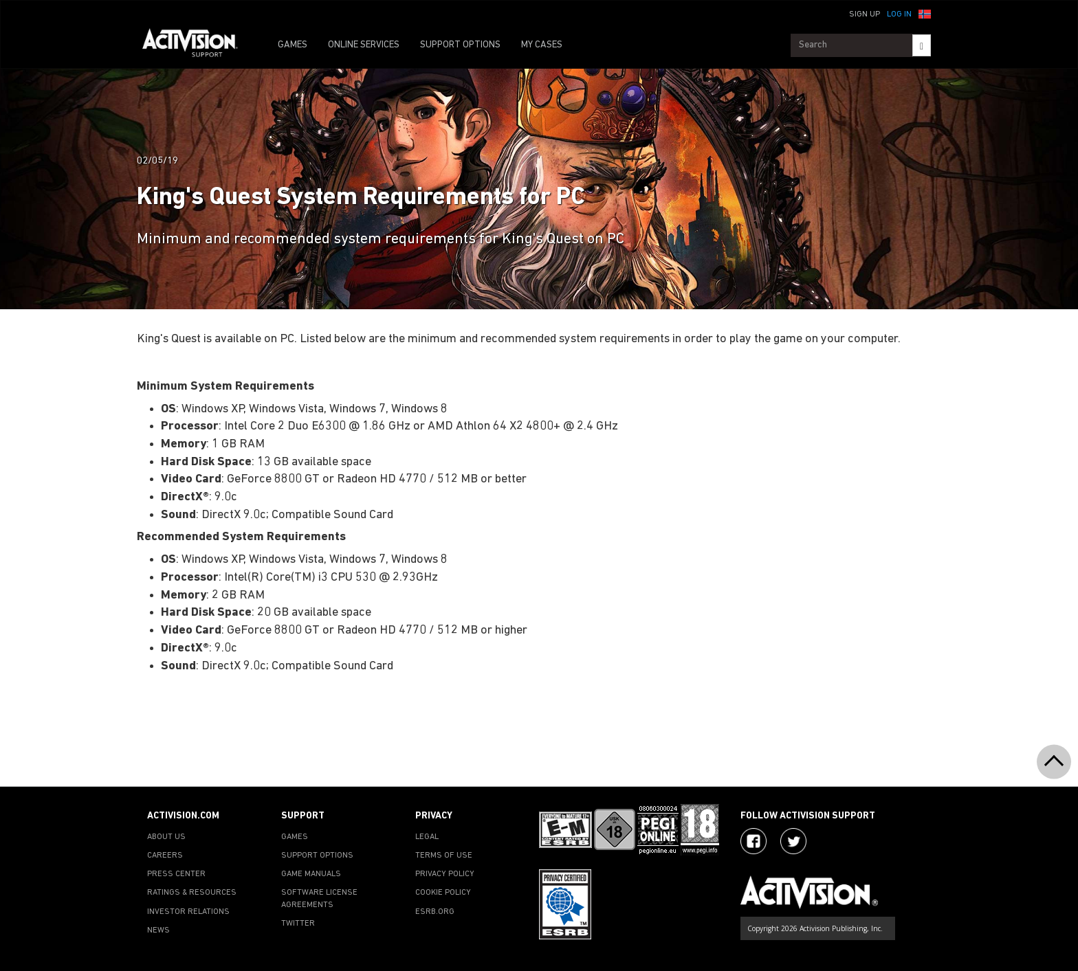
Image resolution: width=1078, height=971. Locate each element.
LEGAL (427, 837)
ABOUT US (166, 837)
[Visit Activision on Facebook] (753, 841)
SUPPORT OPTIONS (460, 45)
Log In (899, 14)
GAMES (292, 45)
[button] (924, 13)
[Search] (921, 45)
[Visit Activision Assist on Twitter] (793, 841)
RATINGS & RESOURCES (191, 893)
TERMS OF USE (443, 855)
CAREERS (165, 855)
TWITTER (298, 923)
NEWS (158, 930)
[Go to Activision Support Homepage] (197, 45)
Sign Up (864, 14)
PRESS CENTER (176, 874)
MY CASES (541, 45)
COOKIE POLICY (443, 893)
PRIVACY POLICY (444, 874)
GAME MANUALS (311, 874)
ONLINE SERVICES (363, 45)
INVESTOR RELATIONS (188, 912)
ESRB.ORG (434, 912)
